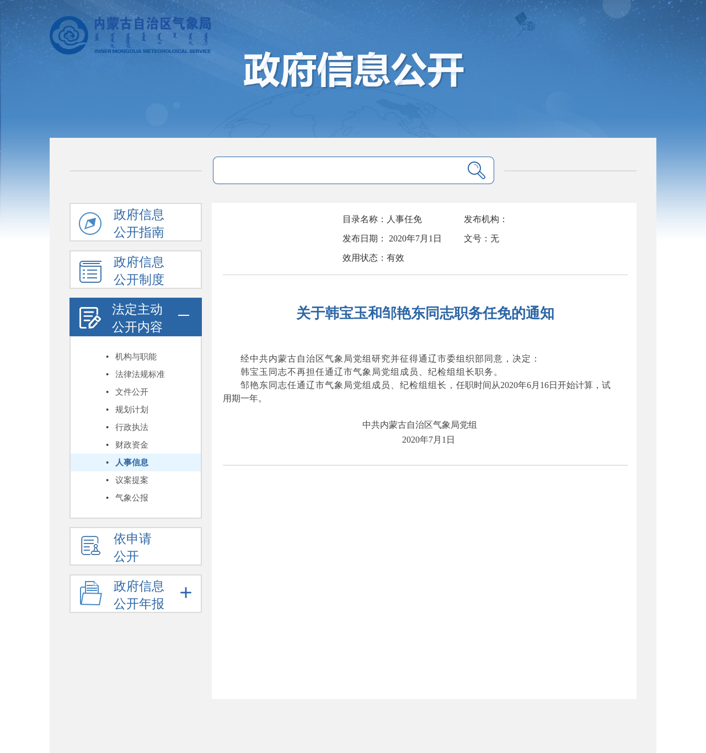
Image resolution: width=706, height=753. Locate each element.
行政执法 (131, 427)
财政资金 (131, 444)
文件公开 (131, 392)
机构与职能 (136, 356)
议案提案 (131, 480)
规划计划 (131, 409)
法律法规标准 (140, 374)
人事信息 (131, 462)
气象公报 (131, 497)
